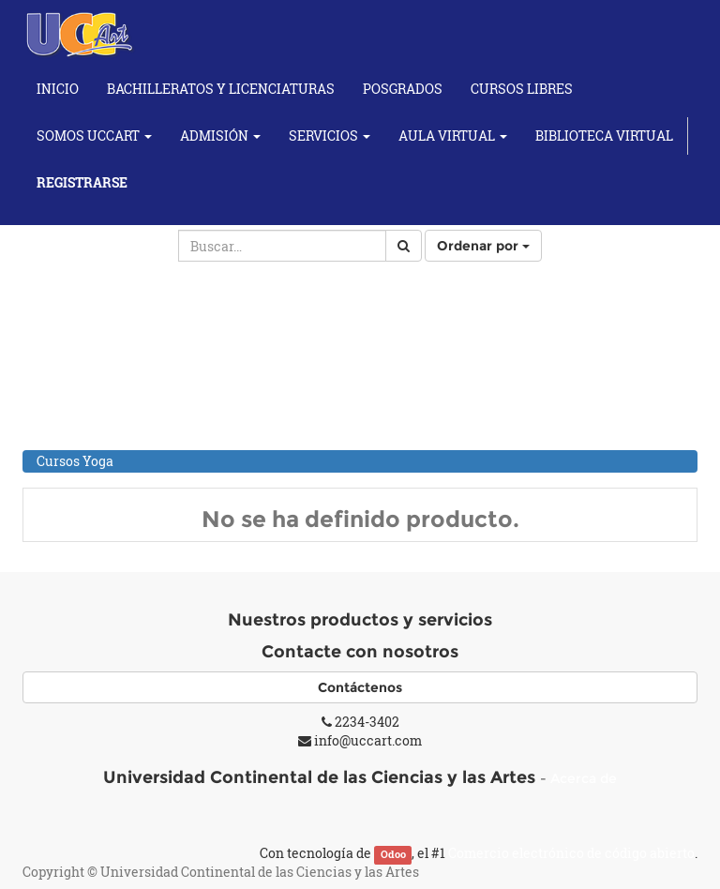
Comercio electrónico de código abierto (571, 853)
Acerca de (583, 778)
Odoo (393, 854)
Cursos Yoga (75, 461)
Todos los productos (98, 292)
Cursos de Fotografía (101, 390)
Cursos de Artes (85, 341)
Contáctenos (360, 687)
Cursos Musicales (92, 414)
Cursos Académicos (98, 316)
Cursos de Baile (84, 365)
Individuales (95, 436)
